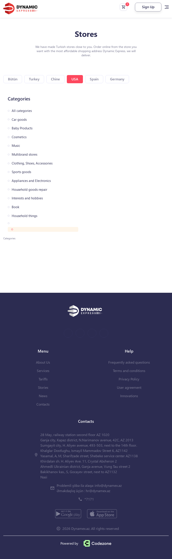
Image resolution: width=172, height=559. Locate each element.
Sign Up (148, 6)
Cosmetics (19, 137)
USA (74, 79)
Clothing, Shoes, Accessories (32, 163)
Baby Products (22, 128)
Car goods (19, 119)
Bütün (12, 79)
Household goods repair (29, 189)
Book (15, 207)
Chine (55, 79)
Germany (117, 79)
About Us (43, 362)
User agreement (129, 387)
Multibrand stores (24, 154)
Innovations (129, 395)
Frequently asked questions (129, 362)
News (43, 395)
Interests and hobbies (27, 198)
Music (16, 146)
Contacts (43, 404)
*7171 (89, 499)
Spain (94, 79)
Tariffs (43, 379)
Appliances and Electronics (31, 181)
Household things (24, 216)
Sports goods (21, 172)
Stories (43, 387)
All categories (22, 111)
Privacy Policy (129, 379)
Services (43, 370)
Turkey (34, 79)
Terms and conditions (129, 370)
